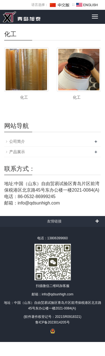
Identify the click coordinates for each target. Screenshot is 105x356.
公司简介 (17, 141)
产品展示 (17, 152)
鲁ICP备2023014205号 (52, 322)
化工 (24, 97)
